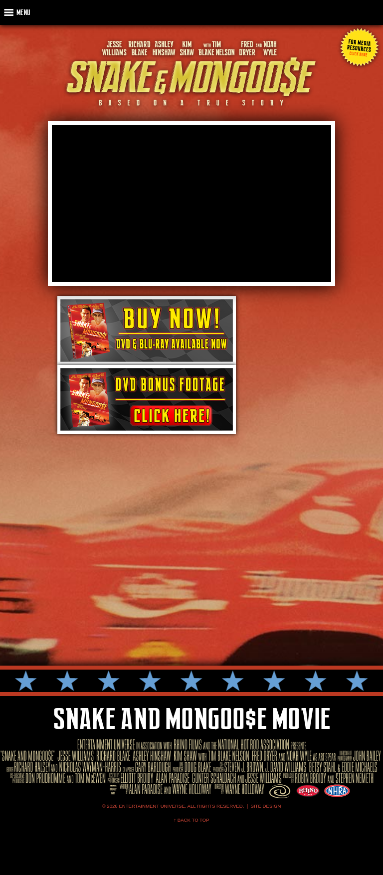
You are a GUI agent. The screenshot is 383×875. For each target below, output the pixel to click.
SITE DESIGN (266, 806)
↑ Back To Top (191, 820)
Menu (23, 12)
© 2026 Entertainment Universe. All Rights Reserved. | (176, 806)
